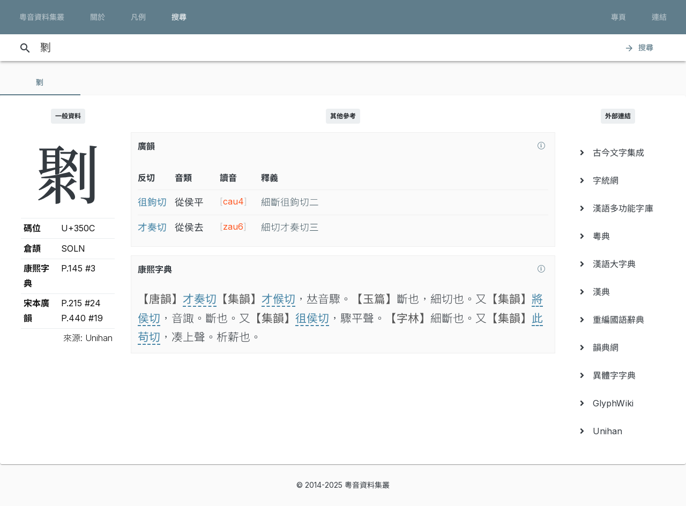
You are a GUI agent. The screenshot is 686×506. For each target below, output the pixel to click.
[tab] (40, 82)
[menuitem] (618, 152)
